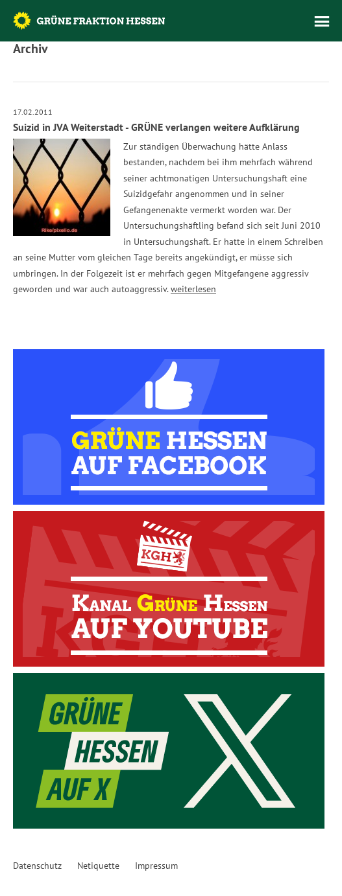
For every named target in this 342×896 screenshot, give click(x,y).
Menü (322, 21)
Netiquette (98, 865)
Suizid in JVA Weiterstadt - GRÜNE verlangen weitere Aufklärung (156, 127)
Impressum (156, 865)
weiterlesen (193, 289)
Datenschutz (37, 865)
